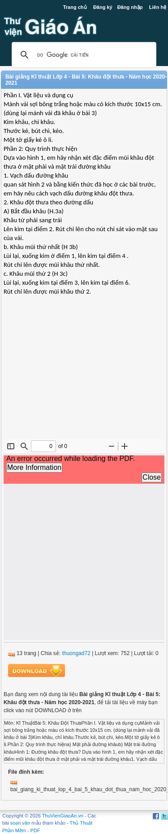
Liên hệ (157, 7)
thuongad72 (76, 653)
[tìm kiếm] (82, 55)
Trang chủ (75, 7)
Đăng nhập (130, 7)
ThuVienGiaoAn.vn (62, 815)
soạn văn (20, 823)
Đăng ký (102, 7)
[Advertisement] (84, 374)
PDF (35, 830)
